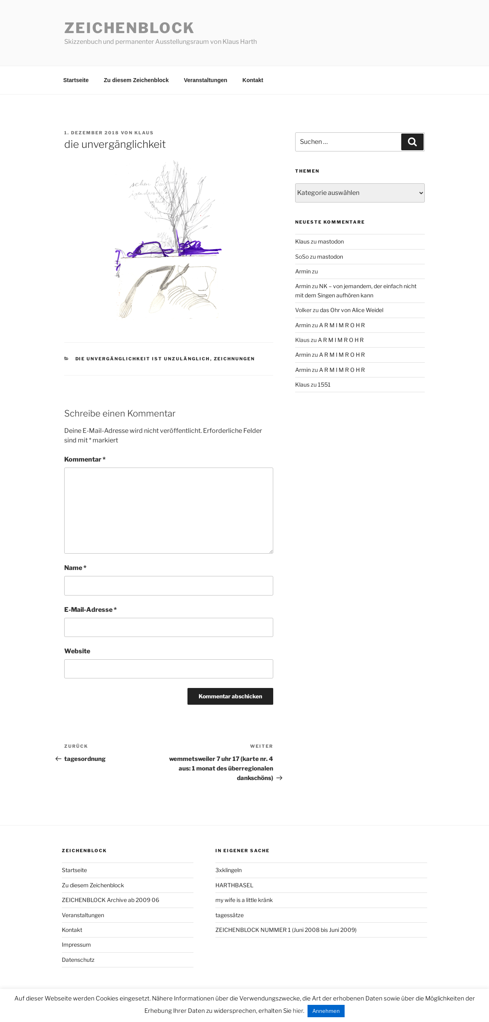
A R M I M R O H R (342, 325)
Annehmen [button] (326, 1011)
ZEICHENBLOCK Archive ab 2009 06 (110, 899)
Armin (303, 271)
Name (75, 568)
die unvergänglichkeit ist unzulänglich (142, 359)
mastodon (331, 241)
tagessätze (229, 915)
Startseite (76, 80)
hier (298, 1010)
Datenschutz (78, 959)
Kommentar (85, 459)
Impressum (76, 944)
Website (77, 651)
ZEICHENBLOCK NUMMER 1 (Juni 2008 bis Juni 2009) (286, 929)
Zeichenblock (129, 28)
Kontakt (253, 80)
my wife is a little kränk (244, 899)
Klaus (144, 133)
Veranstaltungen (205, 80)
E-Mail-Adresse (90, 609)
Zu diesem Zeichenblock (136, 80)
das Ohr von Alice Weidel (351, 310)
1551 (324, 384)
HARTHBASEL (234, 885)
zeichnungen (234, 359)
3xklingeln (228, 870)
